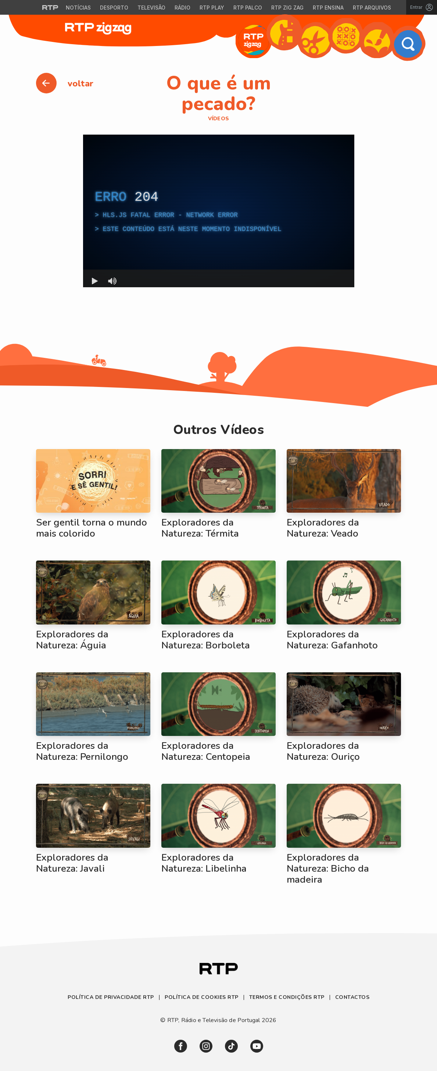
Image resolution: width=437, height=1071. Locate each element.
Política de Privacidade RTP (111, 997)
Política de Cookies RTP (202, 997)
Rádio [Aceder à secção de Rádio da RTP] (182, 7)
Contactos (352, 997)
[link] (180, 1046)
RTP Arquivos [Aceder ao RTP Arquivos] (372, 7)
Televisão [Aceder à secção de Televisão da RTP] (151, 7)
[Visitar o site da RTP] (50, 7)
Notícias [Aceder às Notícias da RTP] (78, 7)
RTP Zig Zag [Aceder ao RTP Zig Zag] (287, 7)
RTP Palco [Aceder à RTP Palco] (247, 7)
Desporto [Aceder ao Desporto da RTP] (114, 7)
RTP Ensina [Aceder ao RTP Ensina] (328, 7)
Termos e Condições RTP (287, 997)
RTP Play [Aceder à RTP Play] (212, 7)
